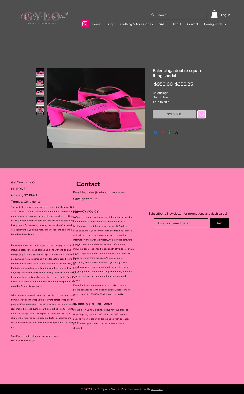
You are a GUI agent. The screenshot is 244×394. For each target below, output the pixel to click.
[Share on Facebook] (155, 132)
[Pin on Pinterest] (162, 132)
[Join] (219, 223)
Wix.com (157, 389)
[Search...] (177, 15)
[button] (214, 14)
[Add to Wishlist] (201, 114)
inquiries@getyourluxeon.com (104, 192)
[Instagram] (84, 23)
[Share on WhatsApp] (169, 132)
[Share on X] (176, 132)
